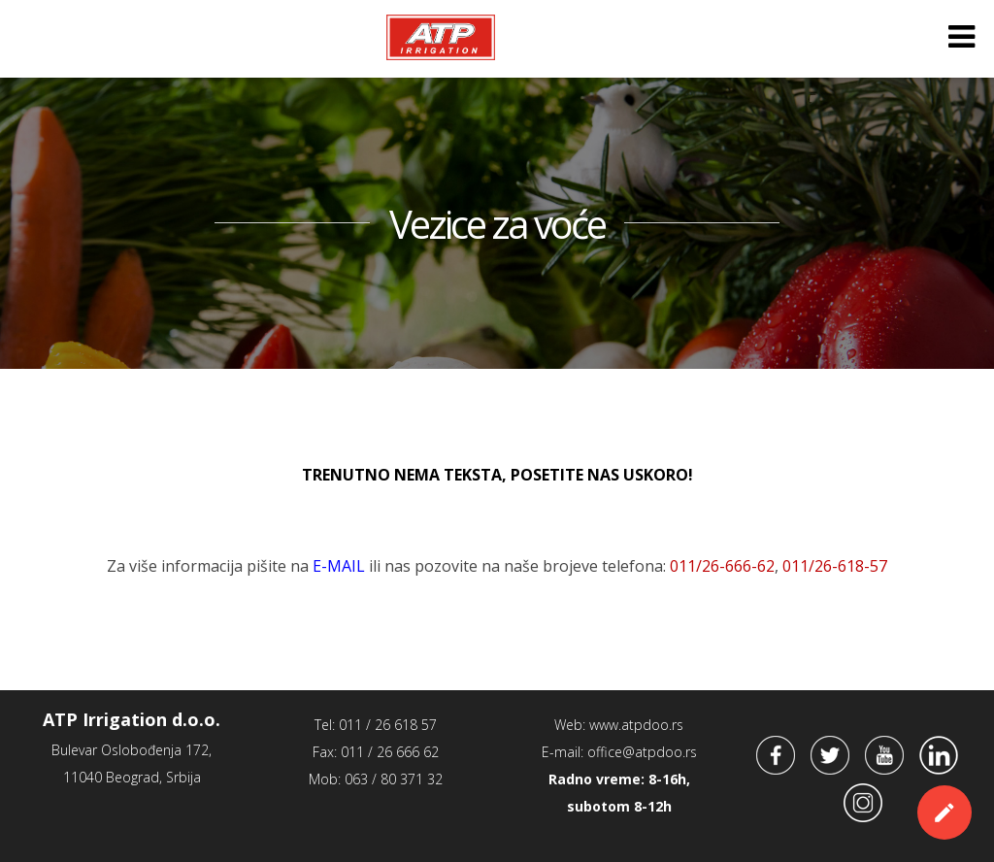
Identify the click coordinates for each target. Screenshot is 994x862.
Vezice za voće (497, 224)
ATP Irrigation (440, 37)
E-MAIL (339, 566)
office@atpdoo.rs (642, 752)
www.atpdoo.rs (636, 724)
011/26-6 (834, 566)
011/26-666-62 (722, 566)
